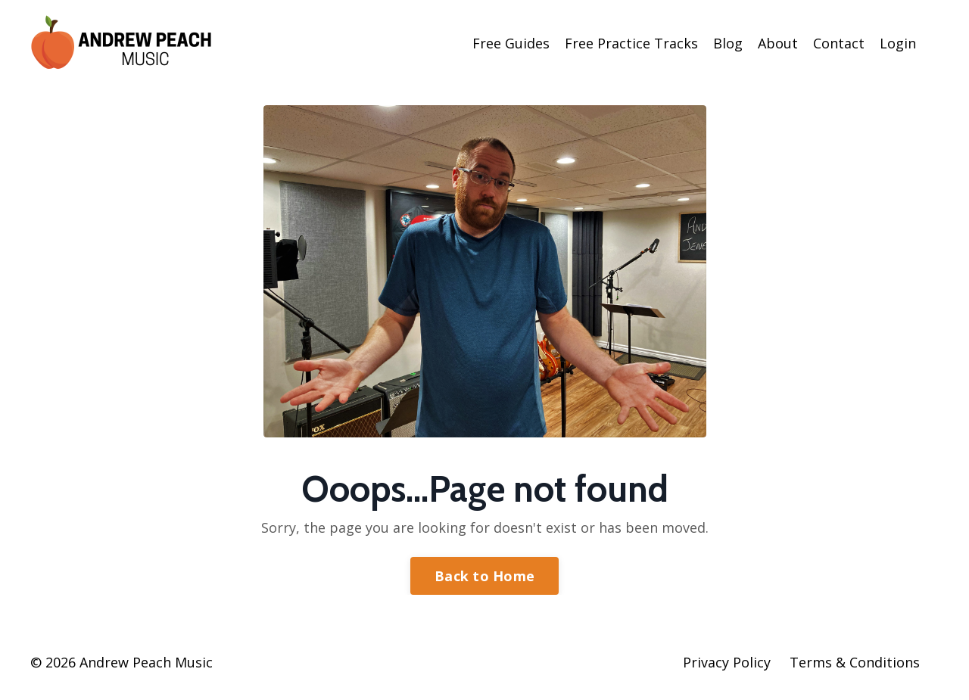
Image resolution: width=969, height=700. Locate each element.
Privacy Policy (727, 662)
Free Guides (511, 43)
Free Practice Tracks (631, 43)
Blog (728, 43)
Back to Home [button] (484, 576)
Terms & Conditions (855, 662)
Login (898, 43)
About (778, 43)
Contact (839, 43)
